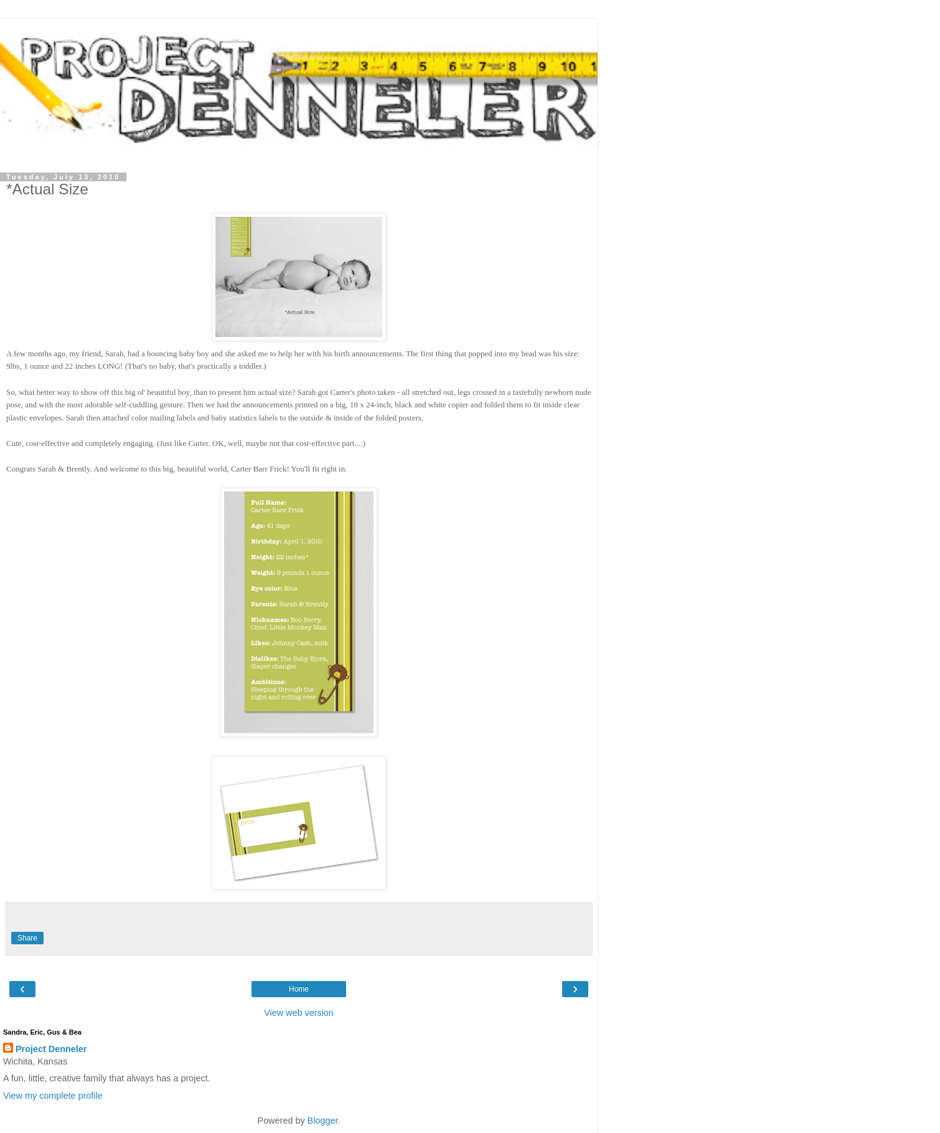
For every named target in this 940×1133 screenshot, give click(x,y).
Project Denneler (51, 1049)
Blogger (323, 1121)
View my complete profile (53, 1096)
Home (299, 989)
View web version (299, 1013)
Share (27, 938)
